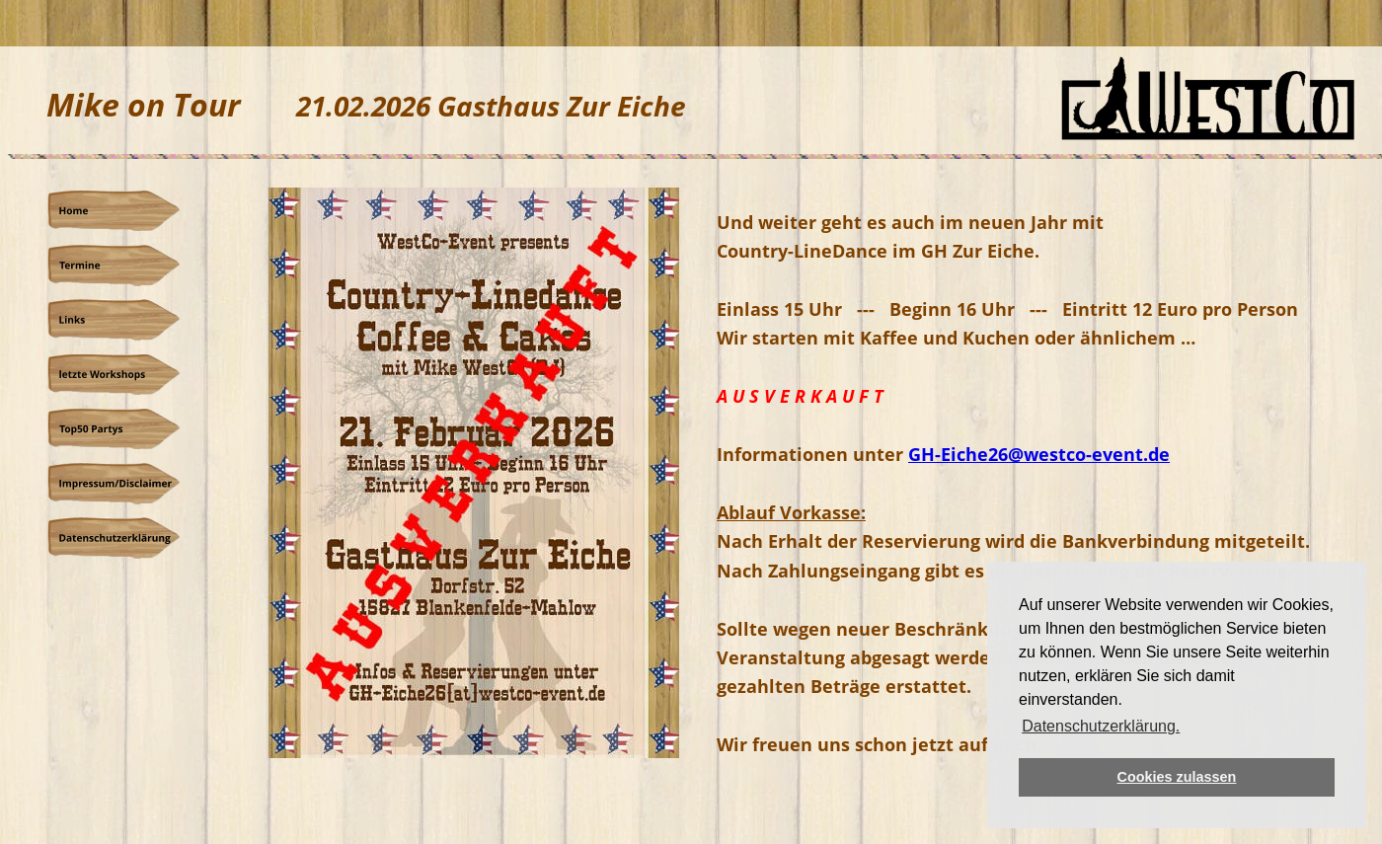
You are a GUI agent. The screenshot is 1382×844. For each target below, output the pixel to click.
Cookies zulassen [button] (1177, 777)
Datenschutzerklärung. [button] (1101, 726)
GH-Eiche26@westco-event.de (1039, 454)
